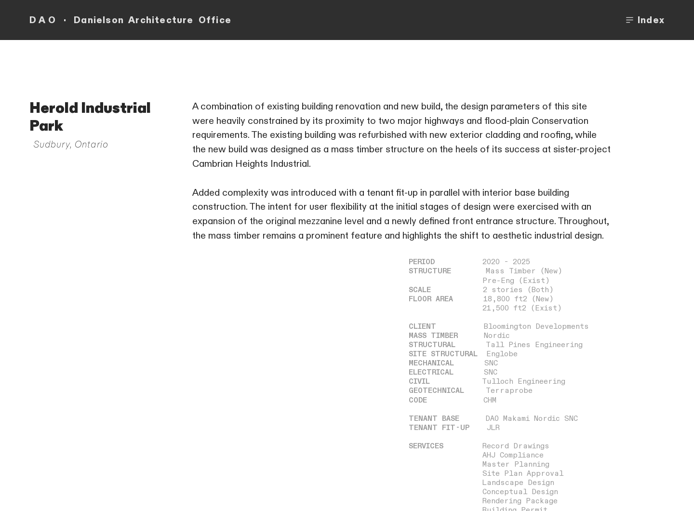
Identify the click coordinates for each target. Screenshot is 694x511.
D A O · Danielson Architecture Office (130, 20)
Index (644, 20)
